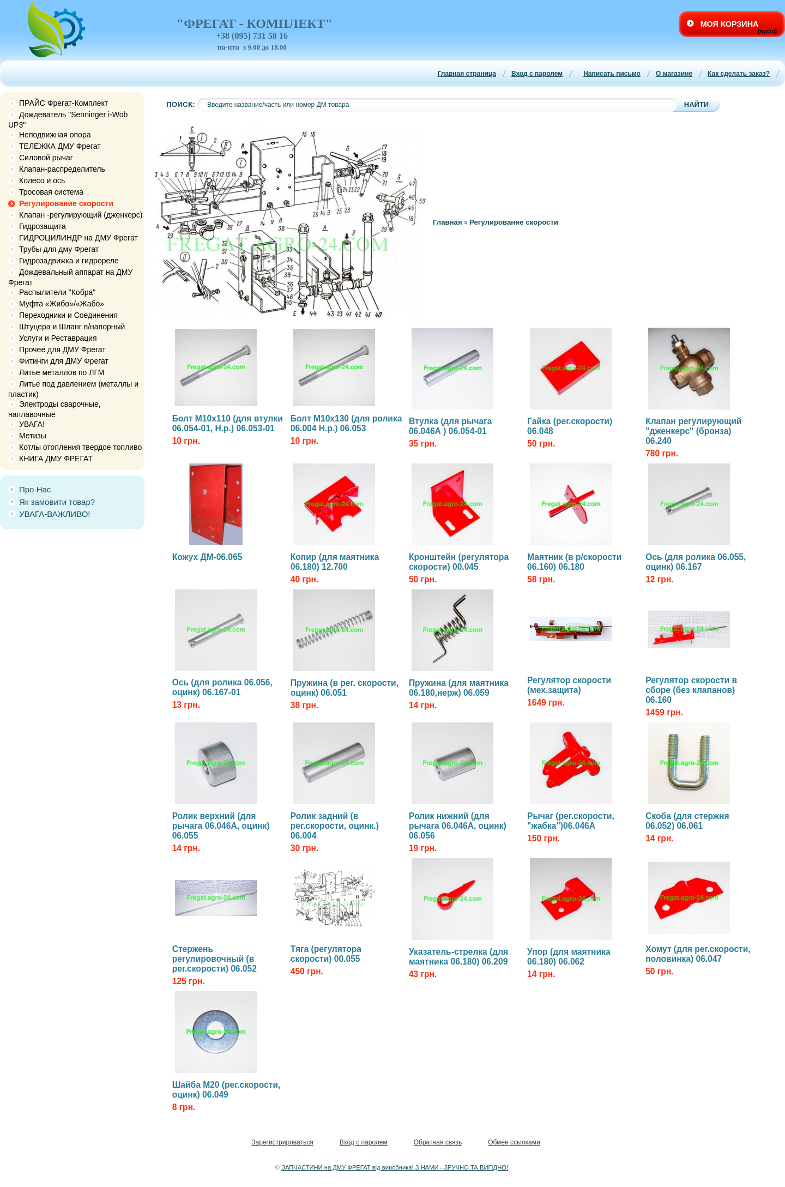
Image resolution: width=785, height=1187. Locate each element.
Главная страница (466, 73)
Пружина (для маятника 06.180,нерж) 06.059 (459, 687)
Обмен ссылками (514, 1142)
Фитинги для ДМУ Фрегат (63, 361)
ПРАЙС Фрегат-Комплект (63, 103)
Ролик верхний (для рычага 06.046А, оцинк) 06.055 (221, 825)
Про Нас (35, 489)
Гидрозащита (42, 226)
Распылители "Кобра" (57, 292)
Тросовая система (51, 192)
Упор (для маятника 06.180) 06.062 (569, 956)
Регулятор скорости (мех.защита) (569, 685)
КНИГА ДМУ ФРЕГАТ (56, 458)
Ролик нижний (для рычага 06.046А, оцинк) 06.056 (457, 825)
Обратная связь (438, 1142)
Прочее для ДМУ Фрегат (62, 349)
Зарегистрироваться (282, 1142)
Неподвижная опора (54, 134)
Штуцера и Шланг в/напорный (72, 326)
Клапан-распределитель (62, 169)
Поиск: (180, 104)
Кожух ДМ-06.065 (207, 557)
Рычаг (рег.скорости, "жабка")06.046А (570, 820)
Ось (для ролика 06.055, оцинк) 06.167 (695, 561)
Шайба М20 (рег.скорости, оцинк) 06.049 (226, 1089)
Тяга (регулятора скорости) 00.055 (326, 953)
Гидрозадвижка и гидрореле (69, 260)
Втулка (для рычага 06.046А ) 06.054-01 (450, 426)
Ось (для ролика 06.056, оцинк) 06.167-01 (222, 687)
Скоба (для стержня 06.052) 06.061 (687, 820)
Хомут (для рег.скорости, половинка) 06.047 (697, 953)
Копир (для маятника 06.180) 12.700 (335, 561)
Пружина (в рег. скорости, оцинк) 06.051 (344, 687)
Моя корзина (730, 24)
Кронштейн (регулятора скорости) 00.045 (459, 561)
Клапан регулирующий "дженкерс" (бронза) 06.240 (693, 431)
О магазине (674, 73)
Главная (447, 222)
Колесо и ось (42, 180)
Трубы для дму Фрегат (59, 249)
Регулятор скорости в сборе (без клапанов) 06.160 (691, 690)
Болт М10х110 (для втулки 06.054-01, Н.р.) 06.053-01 (227, 423)
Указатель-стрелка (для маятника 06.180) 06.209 (458, 956)
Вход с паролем (537, 73)
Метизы (32, 435)
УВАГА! (32, 424)
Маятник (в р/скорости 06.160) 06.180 (574, 561)
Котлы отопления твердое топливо (80, 447)
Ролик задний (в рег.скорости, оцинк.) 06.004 (335, 825)
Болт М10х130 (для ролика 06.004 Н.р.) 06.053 (346, 423)
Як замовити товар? (57, 502)
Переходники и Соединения (68, 315)
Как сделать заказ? (739, 73)
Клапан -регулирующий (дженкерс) (81, 214)
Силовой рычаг (46, 157)
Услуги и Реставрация (58, 338)
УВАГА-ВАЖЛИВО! (54, 514)
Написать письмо (612, 73)
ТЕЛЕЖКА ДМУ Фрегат (60, 146)
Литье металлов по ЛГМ (61, 372)
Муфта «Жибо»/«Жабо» (61, 303)
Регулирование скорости (66, 203)
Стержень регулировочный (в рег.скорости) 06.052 (214, 958)
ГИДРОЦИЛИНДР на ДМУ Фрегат (78, 237)
